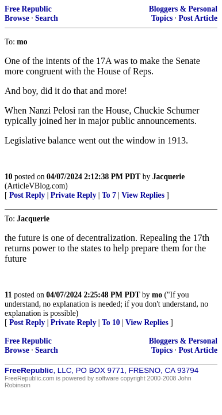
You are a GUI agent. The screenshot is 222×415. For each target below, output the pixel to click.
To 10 (111, 322)
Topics (162, 18)
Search (46, 18)
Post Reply (27, 195)
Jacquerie (168, 176)
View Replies (142, 195)
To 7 (109, 195)
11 (8, 294)
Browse (17, 18)
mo (157, 294)
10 (9, 176)
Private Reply (74, 195)
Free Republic (28, 9)
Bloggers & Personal (183, 9)
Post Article (197, 18)
